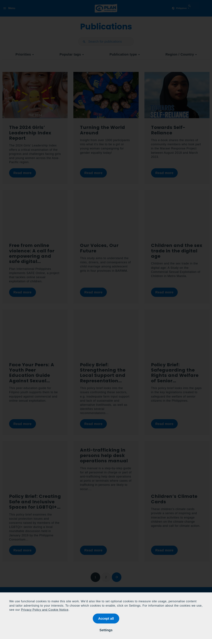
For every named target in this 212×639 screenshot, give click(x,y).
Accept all (106, 618)
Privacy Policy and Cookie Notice (45, 609)
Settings (106, 630)
